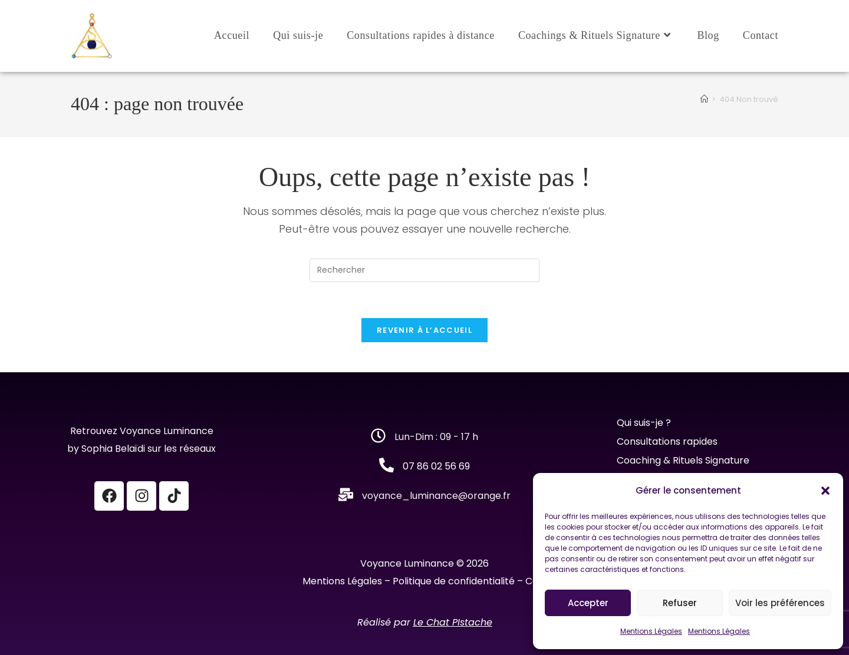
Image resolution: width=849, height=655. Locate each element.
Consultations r (652, 441)
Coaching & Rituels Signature (683, 460)
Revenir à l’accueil (424, 330)
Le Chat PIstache (452, 622)
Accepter (588, 603)
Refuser (680, 603)
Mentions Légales (651, 631)
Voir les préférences (780, 603)
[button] (825, 491)
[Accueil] (704, 99)
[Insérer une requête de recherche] (424, 270)
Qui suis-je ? (645, 422)
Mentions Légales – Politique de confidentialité (408, 581)
